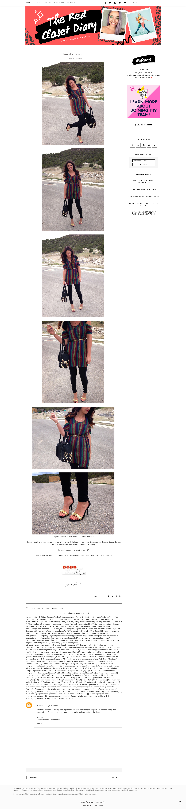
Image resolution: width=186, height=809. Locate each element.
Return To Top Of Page (93, 805)
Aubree (40, 705)
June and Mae (101, 802)
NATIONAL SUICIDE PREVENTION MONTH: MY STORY (144, 233)
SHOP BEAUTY (59, 3)
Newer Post (33, 777)
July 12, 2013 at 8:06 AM (51, 706)
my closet (74, 613)
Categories (71, 3)
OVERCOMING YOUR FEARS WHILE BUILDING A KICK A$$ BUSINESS (144, 242)
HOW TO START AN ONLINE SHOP (143, 218)
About (38, 3)
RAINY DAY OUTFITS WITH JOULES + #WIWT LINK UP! (144, 210)
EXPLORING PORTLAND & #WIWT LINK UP (144, 225)
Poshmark (85, 613)
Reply (39, 724)
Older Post (114, 777)
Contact (48, 3)
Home (28, 3)
